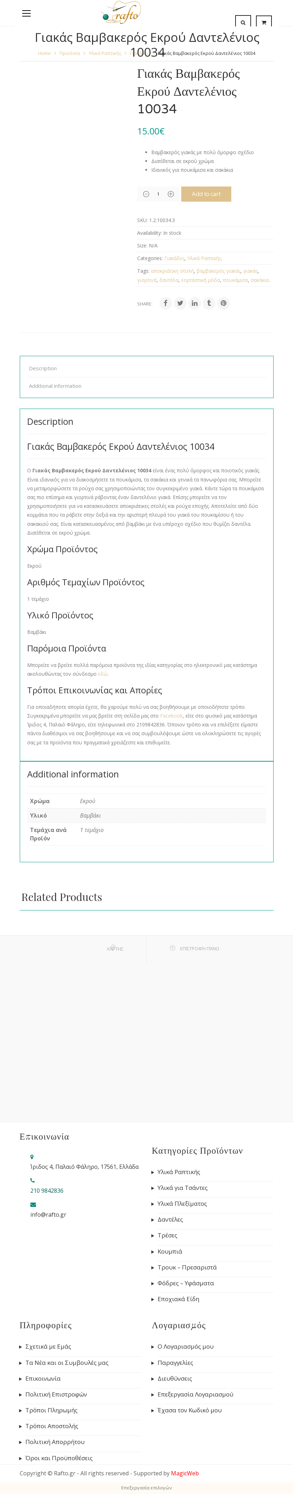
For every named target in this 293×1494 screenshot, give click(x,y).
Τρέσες (167, 1235)
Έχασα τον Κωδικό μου (190, 1410)
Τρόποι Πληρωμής (51, 1410)
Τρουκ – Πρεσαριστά (187, 1267)
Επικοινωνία (43, 1378)
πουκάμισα (235, 280)
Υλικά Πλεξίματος (182, 1203)
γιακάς (250, 270)
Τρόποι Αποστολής (51, 1426)
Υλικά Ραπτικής (204, 258)
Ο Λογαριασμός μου (186, 1346)
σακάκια (260, 280)
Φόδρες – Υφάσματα (186, 1283)
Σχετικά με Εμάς (48, 1346)
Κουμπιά (170, 1251)
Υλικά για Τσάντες (183, 1187)
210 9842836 (46, 1190)
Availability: (149, 232)
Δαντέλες (170, 1219)
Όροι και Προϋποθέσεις (59, 1458)
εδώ (103, 673)
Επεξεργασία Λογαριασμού (195, 1394)
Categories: (150, 258)
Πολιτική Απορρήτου (55, 1441)
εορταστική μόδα (200, 280)
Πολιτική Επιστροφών (56, 1394)
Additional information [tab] (55, 385)
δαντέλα (168, 280)
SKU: (142, 220)
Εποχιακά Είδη (178, 1299)
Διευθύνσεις (175, 1378)
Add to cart (211, 194)
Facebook (171, 715)
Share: (144, 304)
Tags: (143, 270)
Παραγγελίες (175, 1362)
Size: (142, 245)
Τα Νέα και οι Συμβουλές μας (67, 1362)
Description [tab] (43, 368)
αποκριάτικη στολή (172, 270)
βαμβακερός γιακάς (218, 270)
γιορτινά (147, 280)
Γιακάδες (174, 258)
